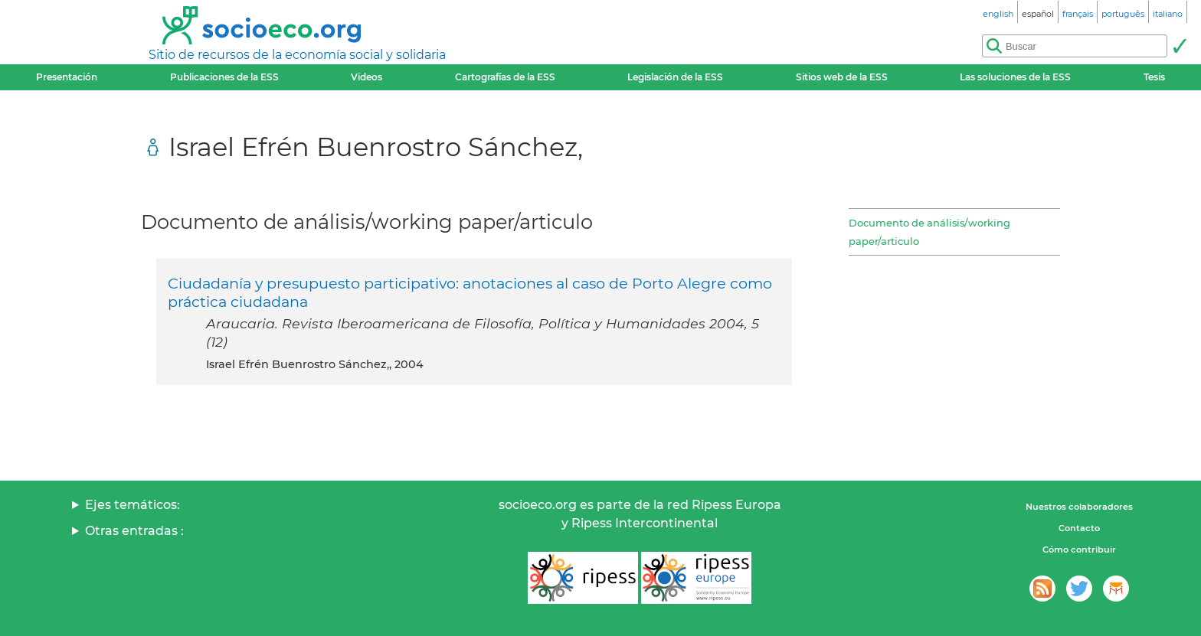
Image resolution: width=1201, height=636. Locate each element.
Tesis (1154, 77)
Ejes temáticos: (132, 504)
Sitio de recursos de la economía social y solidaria (297, 54)
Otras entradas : (134, 530)
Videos (366, 77)
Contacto (1079, 528)
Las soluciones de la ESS (1015, 77)
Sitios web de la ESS (842, 77)
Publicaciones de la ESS (224, 77)
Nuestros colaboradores (1079, 506)
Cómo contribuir (1079, 549)
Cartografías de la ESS (505, 77)
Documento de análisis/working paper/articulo (929, 232)
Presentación (66, 77)
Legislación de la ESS (675, 77)
